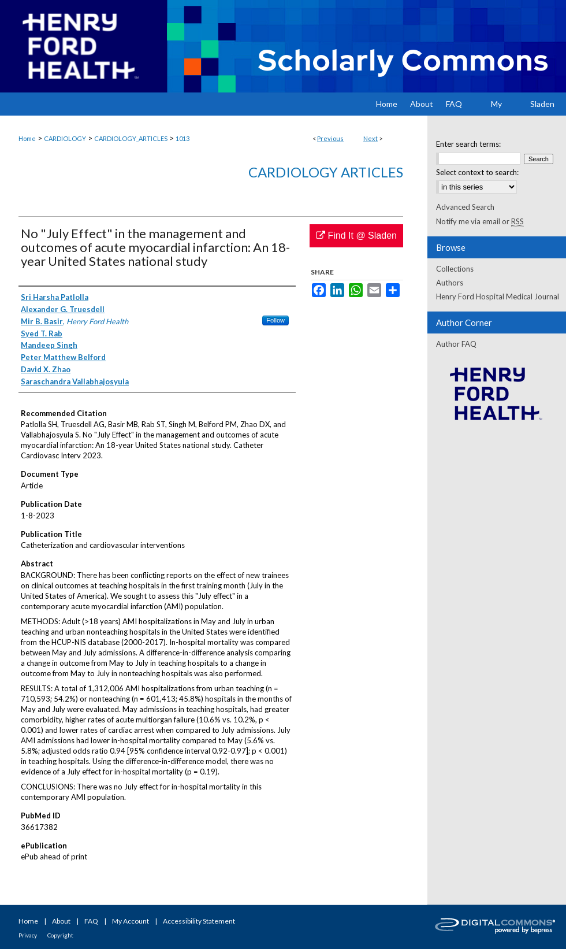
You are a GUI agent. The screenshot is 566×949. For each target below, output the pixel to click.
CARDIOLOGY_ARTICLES (130, 138)
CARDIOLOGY (65, 138)
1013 (182, 138)
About (61, 921)
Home (27, 138)
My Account (130, 921)
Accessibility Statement (199, 921)
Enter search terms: (468, 144)
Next (370, 138)
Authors (449, 282)
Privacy (27, 935)
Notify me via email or (480, 221)
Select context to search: (477, 172)
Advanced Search (465, 207)
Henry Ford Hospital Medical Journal (497, 296)
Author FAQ (456, 344)
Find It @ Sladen (356, 235)
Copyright (60, 935)
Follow (275, 320)
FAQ (91, 921)
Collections (455, 268)
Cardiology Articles (325, 172)
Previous (330, 138)
